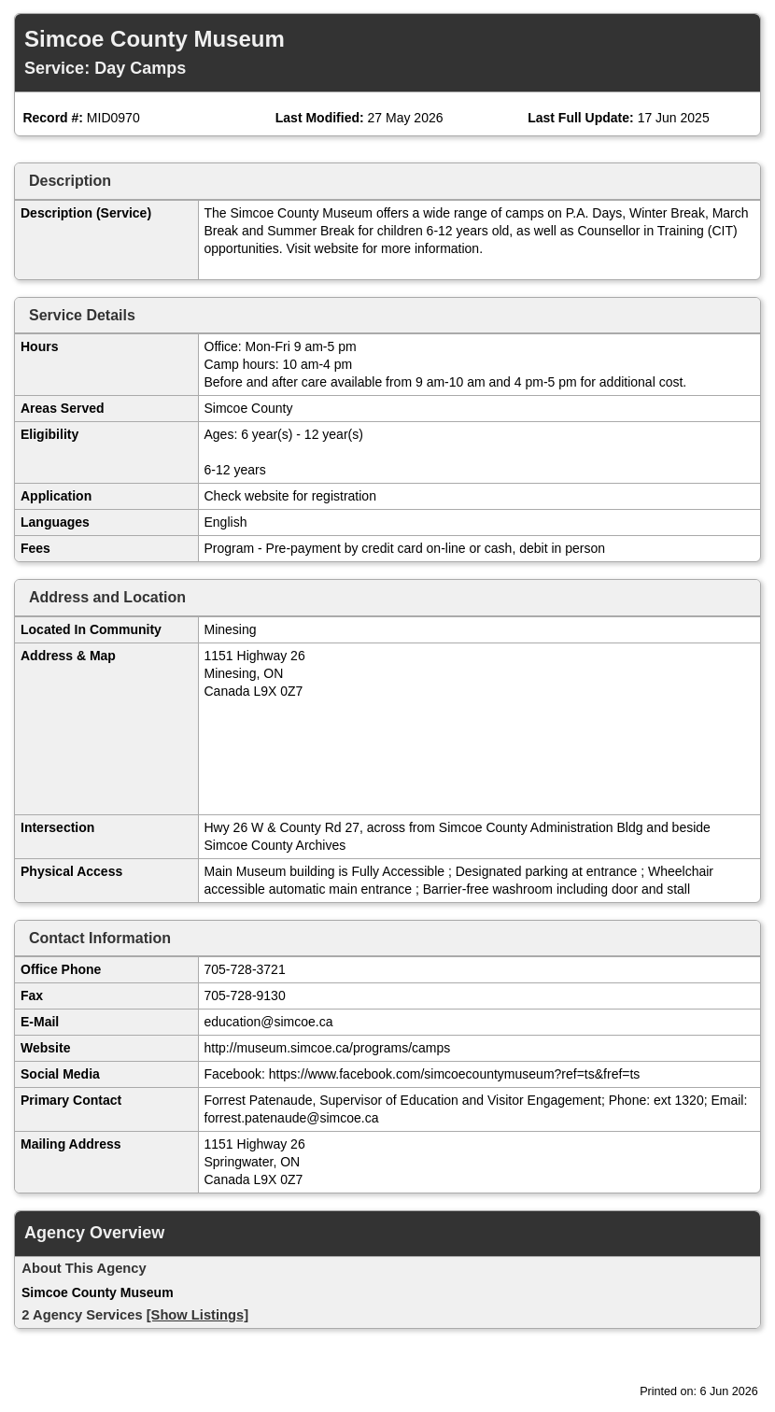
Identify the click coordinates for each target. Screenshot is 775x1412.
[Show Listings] (197, 1314)
